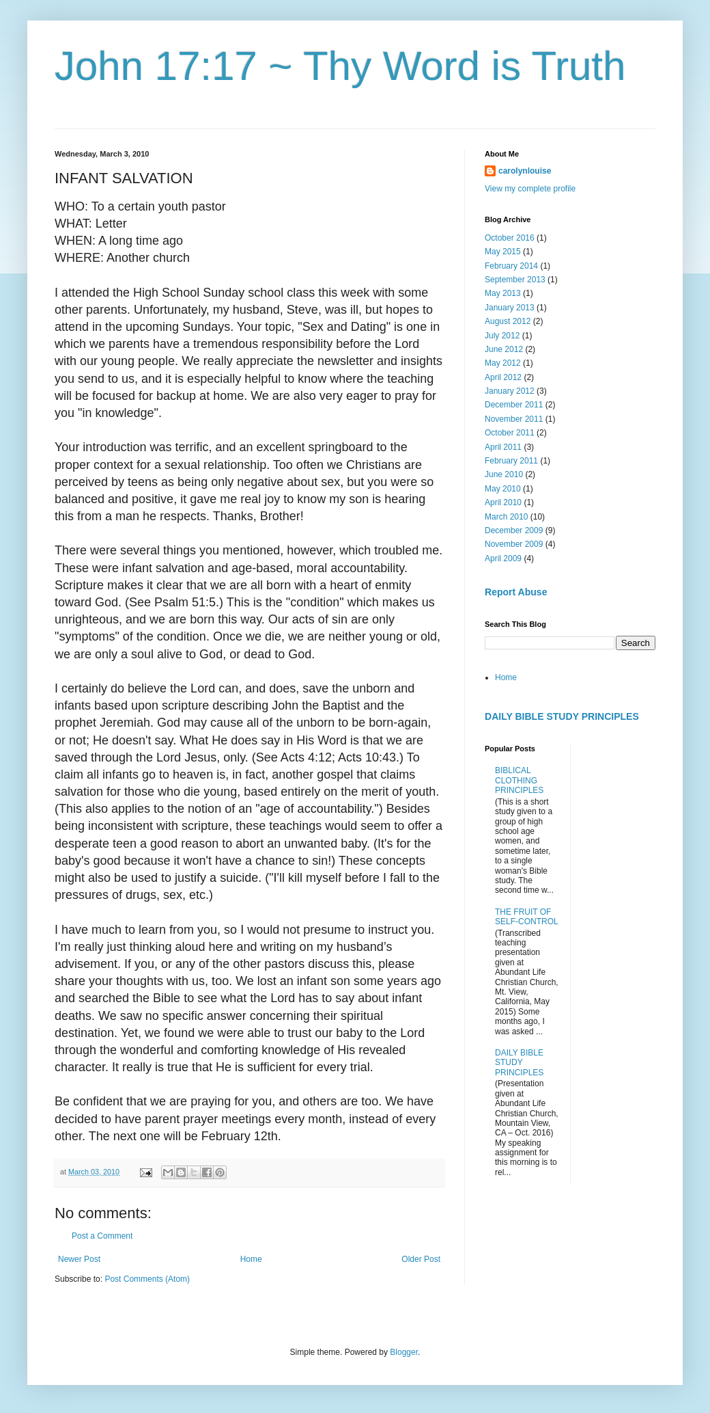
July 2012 (502, 335)
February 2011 (511, 461)
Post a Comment (102, 1236)
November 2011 (514, 419)
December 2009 (514, 530)
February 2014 (511, 266)
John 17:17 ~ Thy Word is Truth (340, 66)
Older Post (420, 1259)
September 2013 (515, 279)
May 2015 (503, 251)
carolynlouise (524, 171)
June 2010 (504, 474)
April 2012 (503, 377)
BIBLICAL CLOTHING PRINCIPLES (519, 780)
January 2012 (510, 391)
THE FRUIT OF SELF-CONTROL (526, 916)
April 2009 (503, 558)
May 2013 (503, 293)
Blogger (404, 1352)
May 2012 (503, 363)
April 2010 (503, 502)
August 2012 (507, 321)
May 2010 (503, 489)
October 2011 (510, 433)
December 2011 (514, 404)
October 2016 (510, 238)
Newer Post (79, 1259)
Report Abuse (516, 592)
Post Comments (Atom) (147, 1279)
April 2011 (503, 447)
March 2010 (506, 517)
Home (251, 1259)
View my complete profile (530, 188)
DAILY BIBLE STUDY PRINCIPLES (562, 716)
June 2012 (504, 349)
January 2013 (510, 307)
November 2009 (514, 544)
